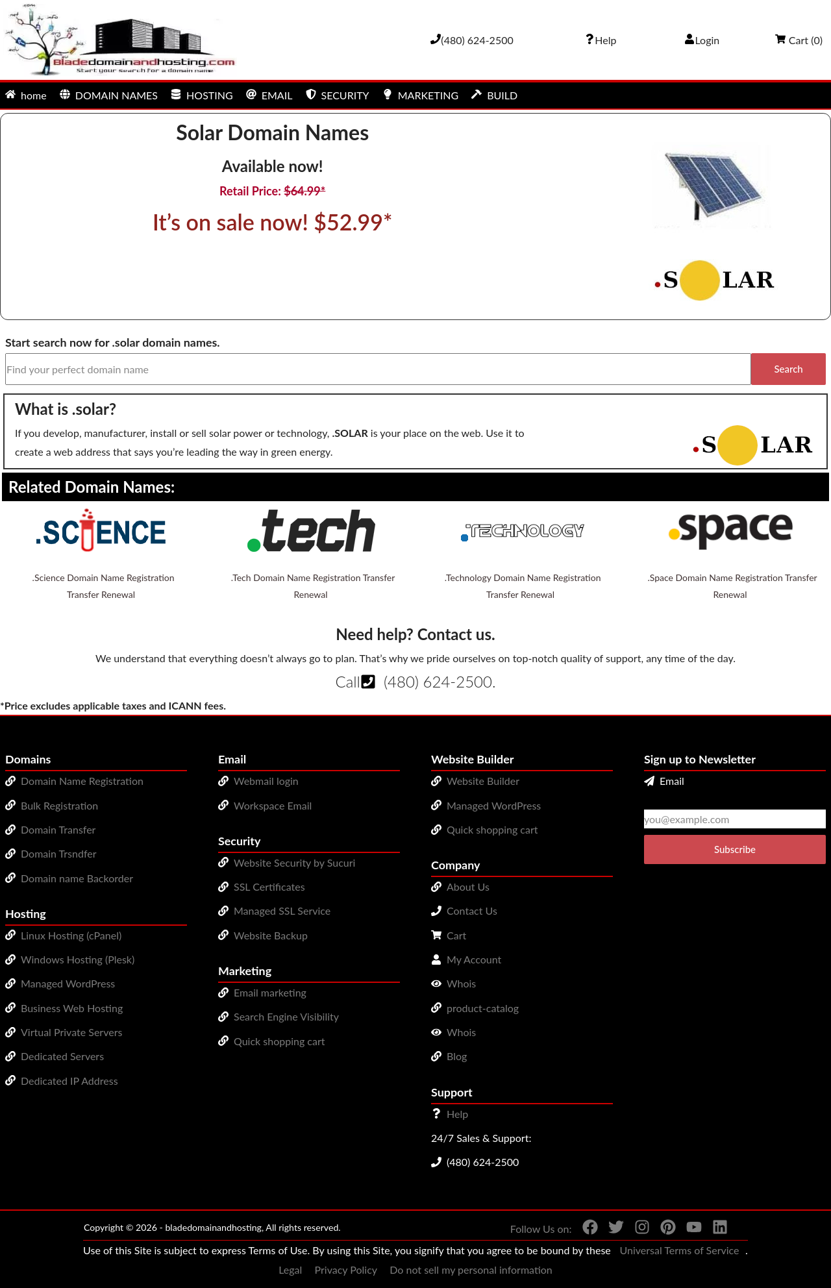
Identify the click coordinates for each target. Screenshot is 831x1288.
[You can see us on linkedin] (715, 1229)
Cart (456, 935)
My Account (474, 959)
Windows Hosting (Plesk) (77, 959)
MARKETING (420, 95)
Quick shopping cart (279, 1041)
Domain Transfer (58, 829)
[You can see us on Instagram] (637, 1229)
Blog (457, 1056)
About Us (468, 886)
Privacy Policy (346, 1269)
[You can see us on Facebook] (585, 1229)
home (26, 95)
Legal (290, 1269)
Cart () (799, 40)
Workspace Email (273, 805)
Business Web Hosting (72, 1008)
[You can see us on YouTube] (689, 1229)
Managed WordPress (68, 983)
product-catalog (483, 1008)
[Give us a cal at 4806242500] (472, 40)
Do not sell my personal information (471, 1269)
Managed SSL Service (282, 910)
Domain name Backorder (77, 878)
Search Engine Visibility (286, 1016)
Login (702, 40)
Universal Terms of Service (679, 1250)
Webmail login (266, 780)
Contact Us (472, 910)
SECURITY (337, 95)
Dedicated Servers (62, 1056)
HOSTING (202, 95)
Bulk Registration (59, 805)
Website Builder (483, 780)
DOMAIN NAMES (109, 95)
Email (664, 780)
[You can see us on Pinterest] (663, 1229)
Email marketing (270, 992)
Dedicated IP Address (69, 1080)
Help (457, 1114)
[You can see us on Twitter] (611, 1229)
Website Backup (271, 935)
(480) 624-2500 (438, 681)
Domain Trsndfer (59, 853)
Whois (461, 983)
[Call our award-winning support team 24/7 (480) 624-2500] (600, 40)
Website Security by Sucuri (294, 862)
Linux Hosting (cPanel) (71, 935)
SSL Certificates (269, 886)
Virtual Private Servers (71, 1032)
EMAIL (269, 95)
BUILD (494, 95)
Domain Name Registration (82, 780)
